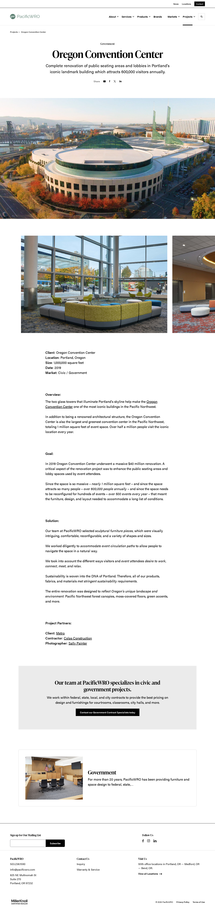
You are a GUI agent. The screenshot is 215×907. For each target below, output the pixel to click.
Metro (60, 633)
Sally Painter (78, 643)
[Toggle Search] (201, 16)
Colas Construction (78, 638)
